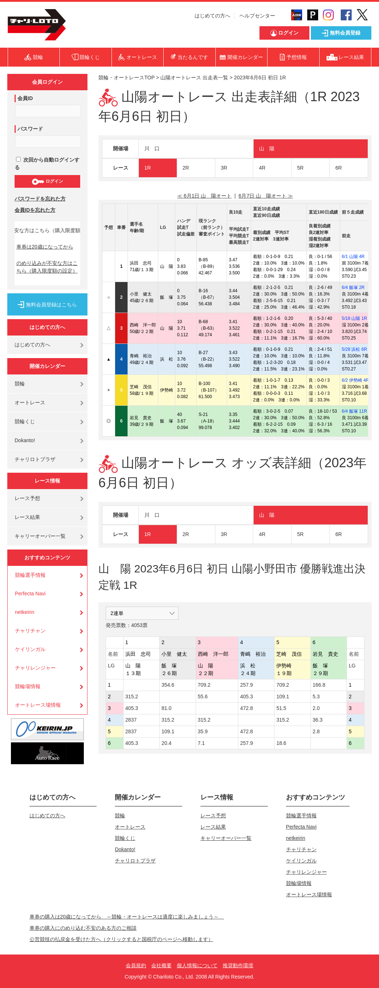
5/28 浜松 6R (354, 349)
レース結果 (27, 517)
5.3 (316, 696)
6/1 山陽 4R (353, 256)
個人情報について (197, 965)
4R (262, 168)
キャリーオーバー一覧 (40, 536)
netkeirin (24, 612)
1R (147, 168)
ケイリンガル (30, 649)
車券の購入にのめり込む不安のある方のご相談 (83, 928)
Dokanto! (25, 440)
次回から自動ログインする (47, 163)
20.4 (166, 743)
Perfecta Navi (30, 593)
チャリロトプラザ (35, 459)
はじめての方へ (212, 16)
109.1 (282, 696)
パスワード (30, 129)
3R (224, 168)
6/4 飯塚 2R (353, 287)
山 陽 (266, 148)
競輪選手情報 (30, 575)
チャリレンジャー (35, 668)
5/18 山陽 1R (354, 318)
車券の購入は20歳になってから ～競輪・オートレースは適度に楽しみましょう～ (127, 917)
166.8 (319, 685)
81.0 (166, 708)
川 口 (152, 148)
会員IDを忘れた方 (35, 210)
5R (300, 168)
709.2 (204, 685)
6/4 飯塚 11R (354, 411)
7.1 (201, 743)
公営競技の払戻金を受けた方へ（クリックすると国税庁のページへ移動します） (121, 939)
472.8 (246, 708)
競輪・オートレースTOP (126, 77)
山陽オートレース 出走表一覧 (194, 77)
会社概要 (161, 965)
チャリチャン (30, 631)
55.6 (203, 696)
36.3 (318, 720)
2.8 (316, 731)
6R (338, 168)
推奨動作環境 (238, 965)
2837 (131, 720)
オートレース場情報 (38, 705)
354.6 (167, 685)
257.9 (246, 685)
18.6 (281, 743)
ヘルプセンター (257, 16)
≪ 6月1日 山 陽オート (204, 196)
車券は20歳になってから (44, 247)
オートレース (30, 402)
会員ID (25, 98)
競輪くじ (25, 421)
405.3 (246, 696)
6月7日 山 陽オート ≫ (266, 196)
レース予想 (27, 498)
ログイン (47, 181)
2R (186, 168)
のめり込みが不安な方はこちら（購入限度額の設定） (47, 267)
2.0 (316, 708)
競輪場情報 (27, 686)
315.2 (131, 696)
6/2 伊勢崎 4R (355, 380)
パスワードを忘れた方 (40, 199)
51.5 (281, 708)
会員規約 (136, 965)
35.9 (203, 731)
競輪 (20, 383)
